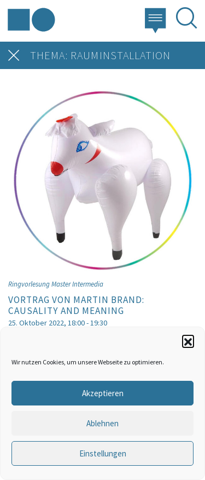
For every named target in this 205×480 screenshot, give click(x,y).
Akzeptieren (103, 393)
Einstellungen (102, 453)
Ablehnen (102, 423)
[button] (188, 340)
